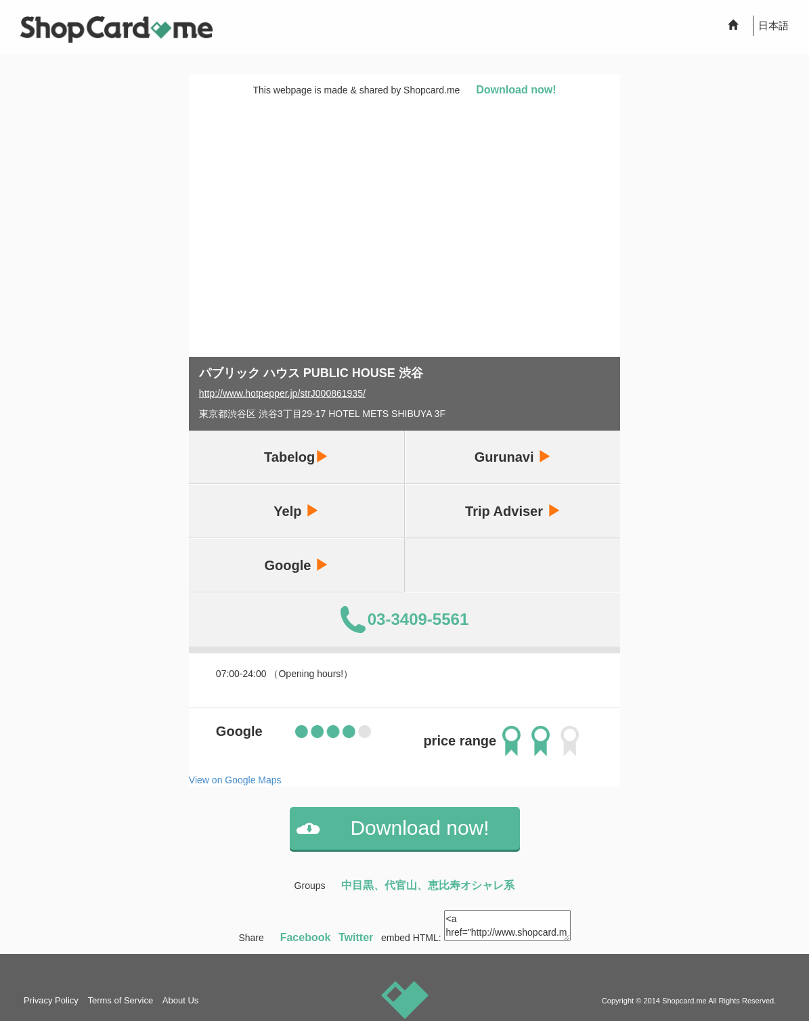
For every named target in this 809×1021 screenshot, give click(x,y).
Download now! (516, 89)
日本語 (773, 25)
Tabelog (296, 456)
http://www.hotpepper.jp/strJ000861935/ (282, 393)
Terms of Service (120, 1000)
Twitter (355, 937)
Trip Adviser (512, 511)
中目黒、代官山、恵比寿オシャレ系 (428, 885)
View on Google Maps (235, 780)
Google (296, 565)
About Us (180, 1000)
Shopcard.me (684, 1001)
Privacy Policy (51, 1000)
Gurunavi (513, 456)
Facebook (305, 937)
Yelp (296, 511)
